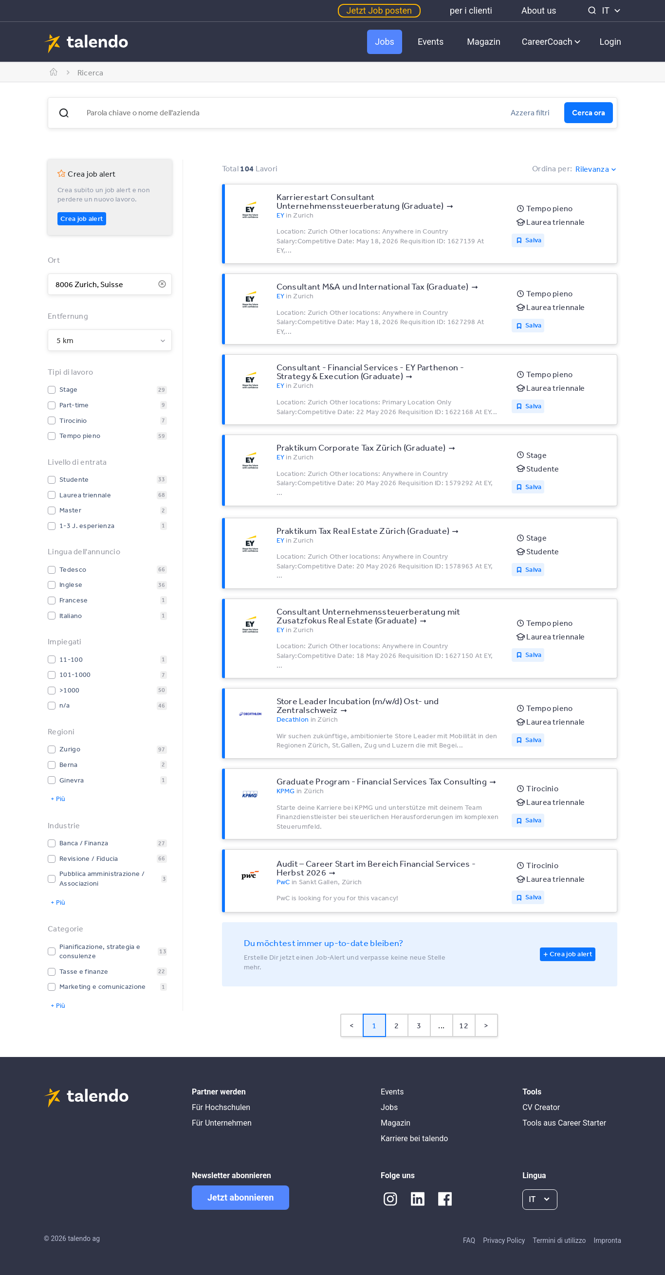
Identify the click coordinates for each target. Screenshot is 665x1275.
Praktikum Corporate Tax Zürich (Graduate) (361, 447)
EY (281, 215)
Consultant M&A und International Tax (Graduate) (373, 286)
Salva (533, 240)
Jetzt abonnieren (240, 1197)
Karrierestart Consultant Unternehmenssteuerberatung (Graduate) (360, 201)
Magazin (483, 41)
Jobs (384, 41)
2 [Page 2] (396, 1025)
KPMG (286, 790)
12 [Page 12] (463, 1025)
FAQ (469, 1240)
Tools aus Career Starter (564, 1123)
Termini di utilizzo (559, 1240)
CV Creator (541, 1107)
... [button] (441, 1025)
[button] (64, 113)
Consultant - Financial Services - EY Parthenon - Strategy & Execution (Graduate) (370, 371)
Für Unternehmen (222, 1123)
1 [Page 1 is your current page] (374, 1025)
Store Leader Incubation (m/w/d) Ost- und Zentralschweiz (358, 705)
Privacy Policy (504, 1240)
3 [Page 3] (419, 1025)
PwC (283, 881)
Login (610, 41)
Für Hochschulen (221, 1107)
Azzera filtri (530, 112)
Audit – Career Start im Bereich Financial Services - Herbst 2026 (376, 867)
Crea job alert (81, 218)
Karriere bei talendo (414, 1138)
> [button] (486, 1025)
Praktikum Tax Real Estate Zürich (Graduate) (363, 530)
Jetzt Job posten (379, 10)
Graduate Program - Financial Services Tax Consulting (382, 781)
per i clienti (471, 10)
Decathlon (293, 719)
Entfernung (68, 316)
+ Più (58, 798)
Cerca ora (588, 112)
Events (430, 41)
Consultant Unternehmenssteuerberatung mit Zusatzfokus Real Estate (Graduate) (369, 615)
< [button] (352, 1025)
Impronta (607, 1240)
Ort (54, 260)
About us (538, 10)
